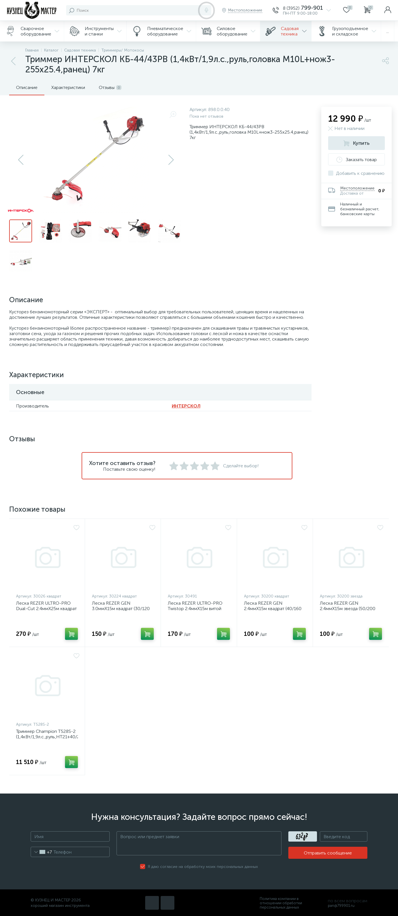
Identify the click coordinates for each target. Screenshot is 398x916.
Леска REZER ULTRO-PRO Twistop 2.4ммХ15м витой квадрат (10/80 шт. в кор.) (195, 608)
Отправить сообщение (328, 853)
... (387, 31)
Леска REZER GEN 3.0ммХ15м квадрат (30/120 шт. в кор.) (121, 608)
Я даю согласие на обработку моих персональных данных (203, 866)
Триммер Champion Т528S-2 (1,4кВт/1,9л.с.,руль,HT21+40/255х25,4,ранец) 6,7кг (47, 737)
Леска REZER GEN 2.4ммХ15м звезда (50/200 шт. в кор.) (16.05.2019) (347, 608)
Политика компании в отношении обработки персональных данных (281, 903)
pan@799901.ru (341, 905)
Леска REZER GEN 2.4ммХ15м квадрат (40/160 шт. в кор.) (273, 608)
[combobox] (41, 852)
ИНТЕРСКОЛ (186, 406)
